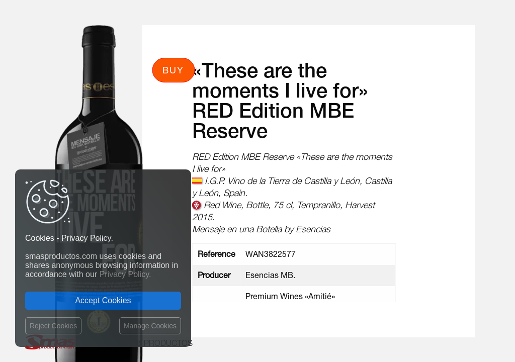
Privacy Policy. (125, 274)
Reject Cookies (53, 326)
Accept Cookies (103, 300)
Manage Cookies (150, 326)
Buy (173, 69)
